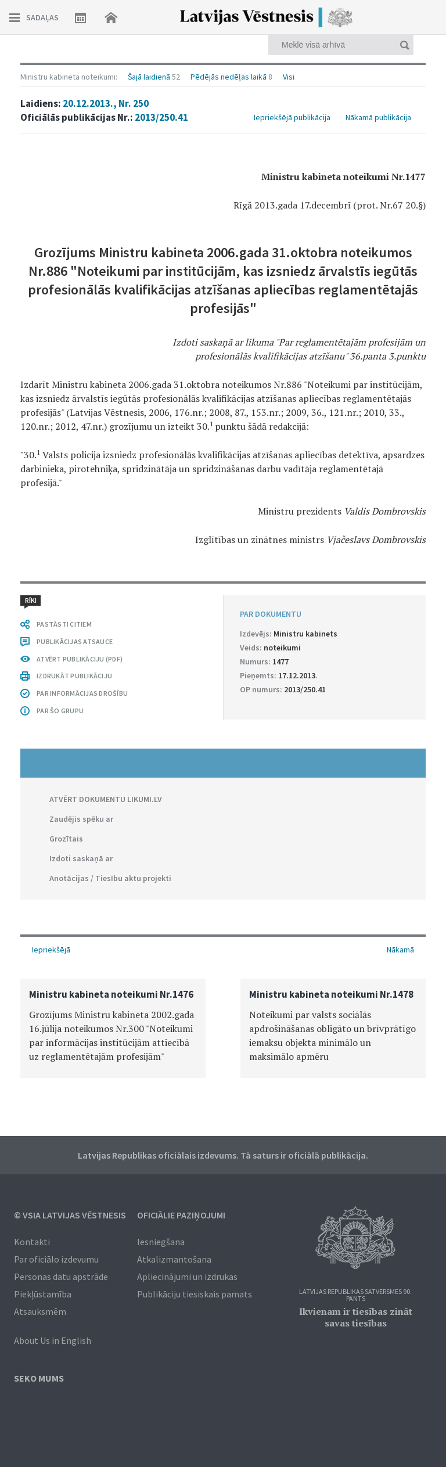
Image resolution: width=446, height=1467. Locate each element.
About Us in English (52, 1340)
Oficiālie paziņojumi (181, 1215)
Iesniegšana (161, 1241)
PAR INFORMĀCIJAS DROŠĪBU (82, 693)
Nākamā (400, 949)
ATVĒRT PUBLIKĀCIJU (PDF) (80, 659)
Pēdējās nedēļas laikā (228, 76)
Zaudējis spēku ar (81, 819)
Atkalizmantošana (174, 1259)
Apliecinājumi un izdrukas (187, 1276)
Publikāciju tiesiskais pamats (194, 1294)
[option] (113, 1028)
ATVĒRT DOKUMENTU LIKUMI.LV (105, 799)
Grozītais (66, 838)
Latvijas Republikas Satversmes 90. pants (355, 1295)
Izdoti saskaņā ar (81, 858)
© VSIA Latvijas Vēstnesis (70, 1215)
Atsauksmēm (40, 1311)
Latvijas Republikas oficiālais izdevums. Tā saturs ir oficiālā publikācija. (223, 1155)
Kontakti (32, 1241)
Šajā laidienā (149, 76)
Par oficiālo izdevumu (56, 1259)
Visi (288, 76)
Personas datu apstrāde (61, 1276)
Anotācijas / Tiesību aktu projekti (110, 878)
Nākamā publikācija (378, 117)
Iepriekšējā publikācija (292, 117)
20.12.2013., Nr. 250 (106, 103)
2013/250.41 (161, 117)
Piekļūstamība (42, 1294)
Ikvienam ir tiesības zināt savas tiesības (355, 1317)
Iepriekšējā (51, 949)
